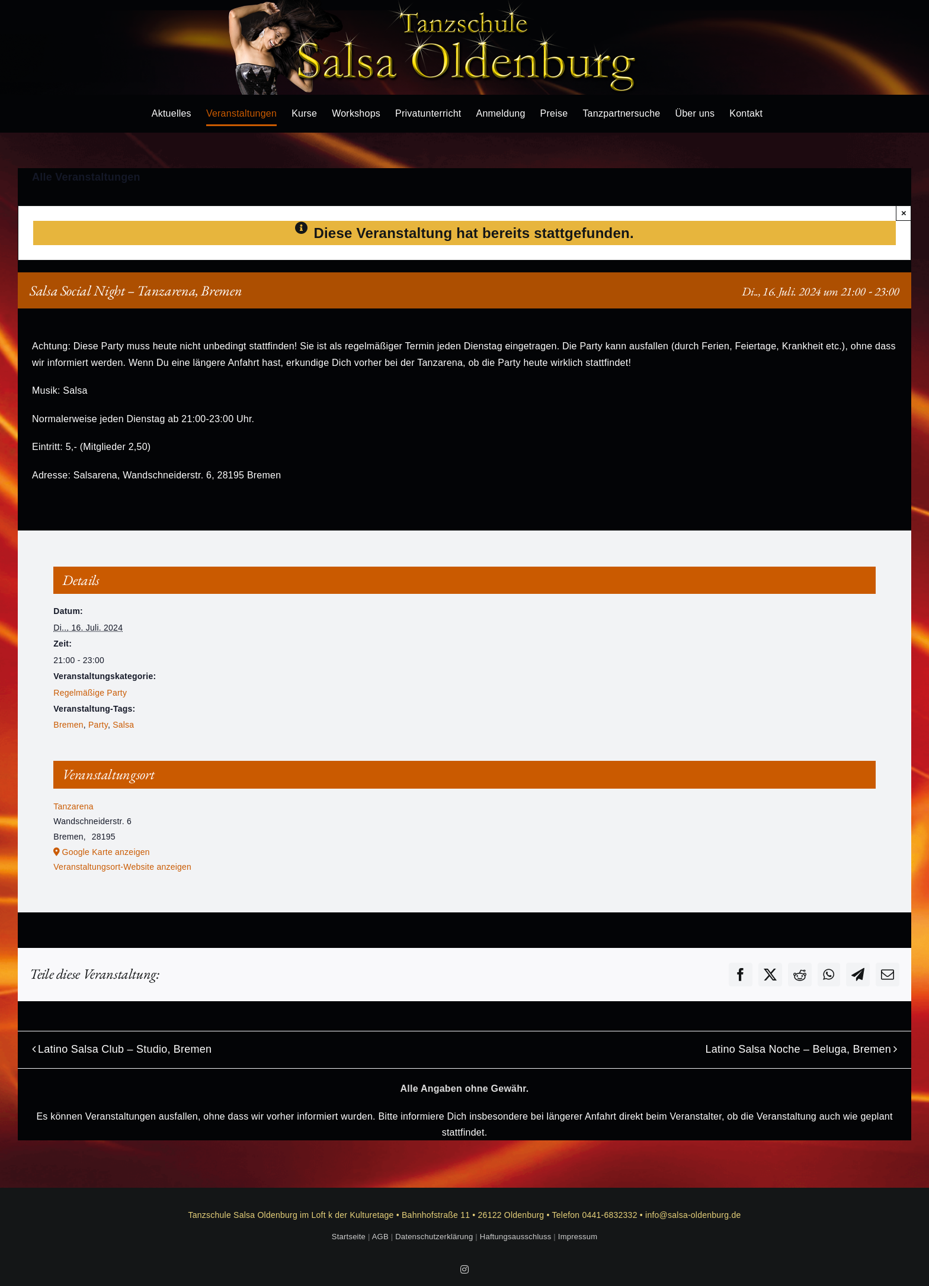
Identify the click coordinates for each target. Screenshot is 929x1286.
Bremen (68, 724)
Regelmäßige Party (90, 692)
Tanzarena (73, 806)
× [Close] (903, 213)
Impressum (577, 1236)
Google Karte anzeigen (106, 852)
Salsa (123, 724)
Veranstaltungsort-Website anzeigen (122, 867)
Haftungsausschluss (516, 1236)
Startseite (349, 1236)
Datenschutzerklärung (434, 1236)
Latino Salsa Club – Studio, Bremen (125, 1049)
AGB (380, 1236)
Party (98, 724)
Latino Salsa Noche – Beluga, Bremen (798, 1049)
